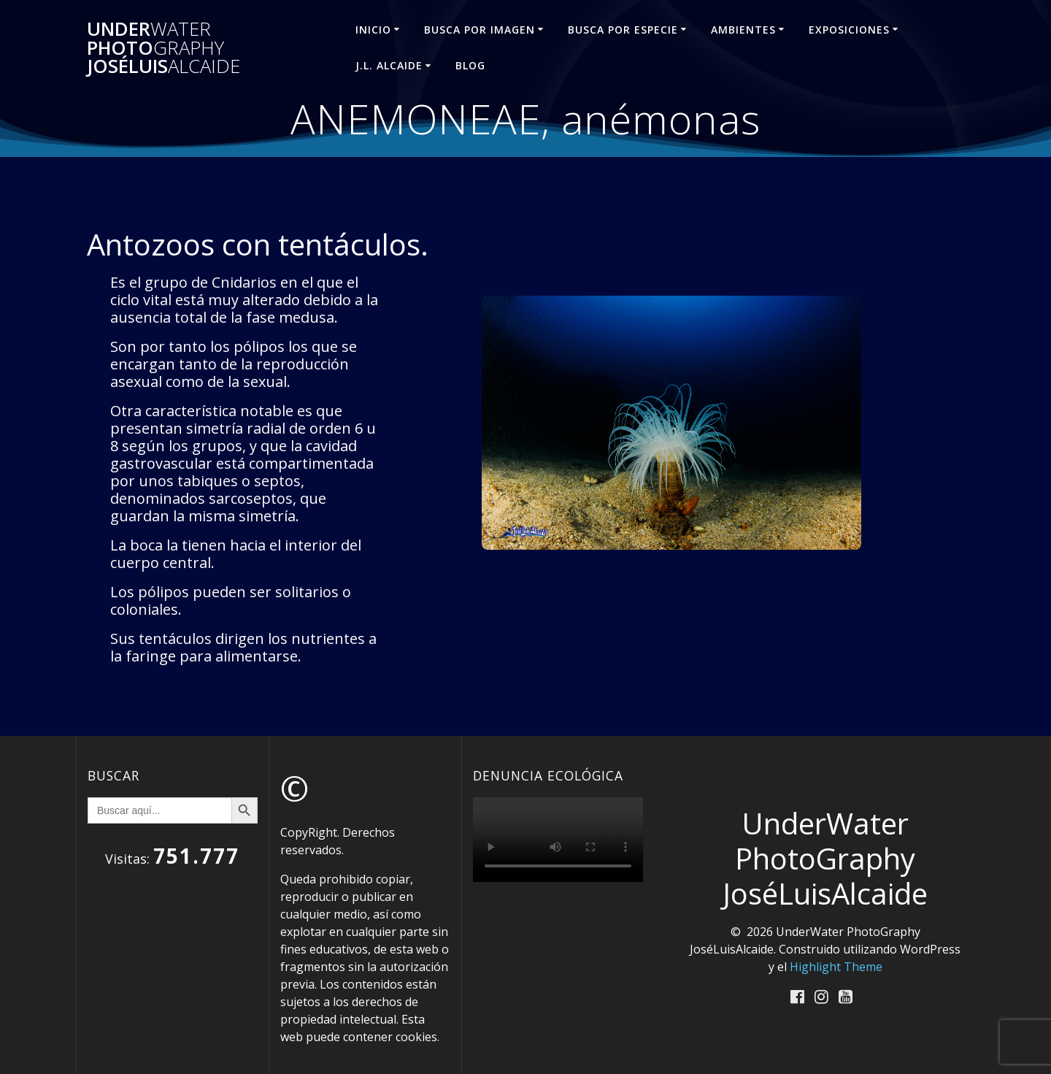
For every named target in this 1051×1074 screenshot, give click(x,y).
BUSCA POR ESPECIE (623, 30)
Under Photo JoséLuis (163, 48)
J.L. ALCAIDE (389, 65)
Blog (470, 65)
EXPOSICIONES (849, 30)
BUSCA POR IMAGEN (479, 30)
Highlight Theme (836, 967)
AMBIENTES (743, 30)
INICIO (373, 30)
